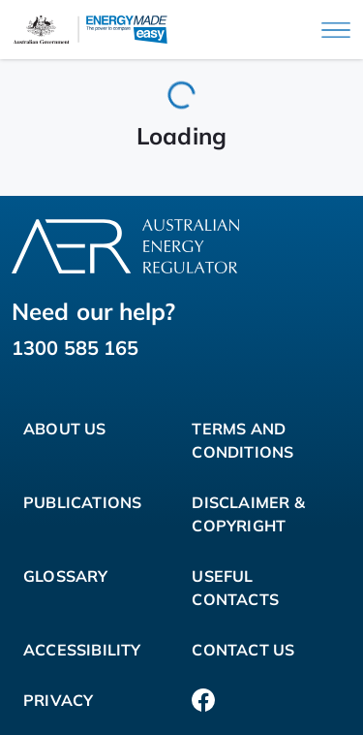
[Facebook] (203, 700)
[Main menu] (335, 30)
